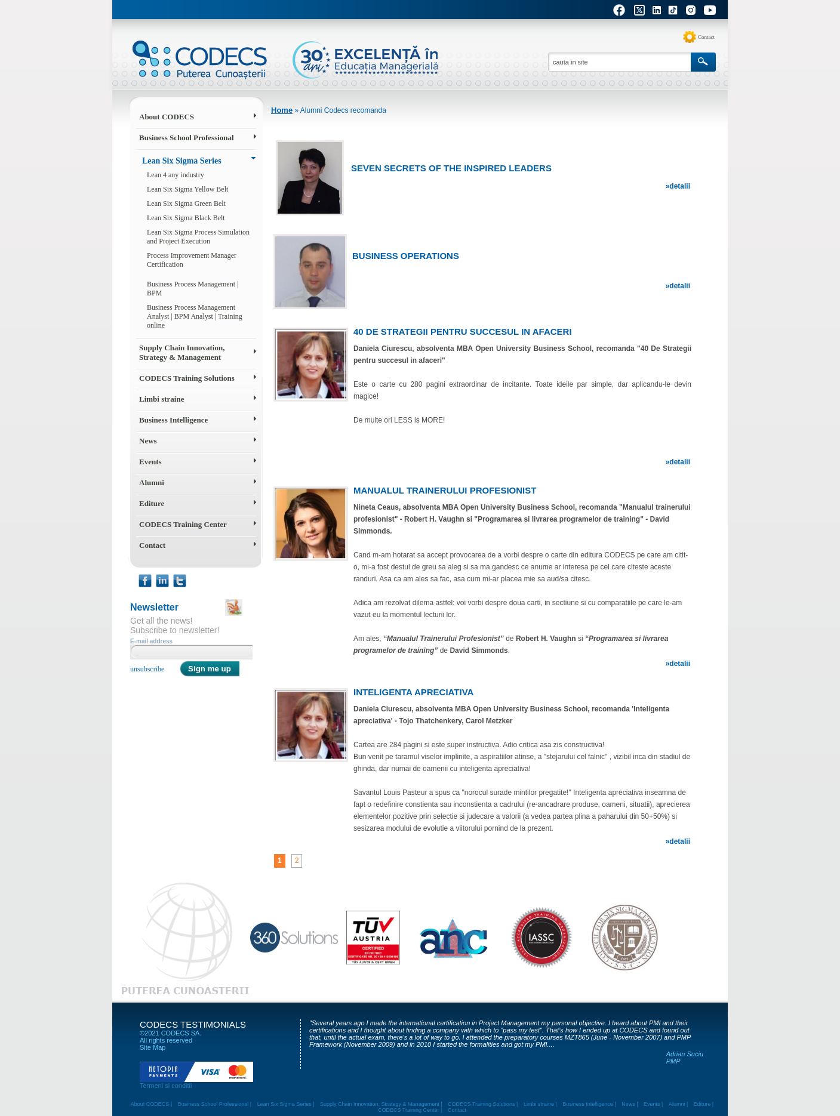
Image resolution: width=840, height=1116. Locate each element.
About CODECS (166, 116)
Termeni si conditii (166, 1085)
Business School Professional (186, 137)
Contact (706, 37)
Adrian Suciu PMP (684, 1057)
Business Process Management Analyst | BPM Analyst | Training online (194, 316)
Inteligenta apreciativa (413, 692)
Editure (151, 503)
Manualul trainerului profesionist (444, 490)
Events (150, 461)
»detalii (678, 186)
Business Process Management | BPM (192, 288)
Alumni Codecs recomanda (343, 110)
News (148, 440)
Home (282, 110)
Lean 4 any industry (175, 175)
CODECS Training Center (183, 524)
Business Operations (405, 256)
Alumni (151, 482)
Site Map (152, 1047)
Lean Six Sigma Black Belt (186, 218)
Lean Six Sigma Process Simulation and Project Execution (198, 236)
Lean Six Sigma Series (181, 160)
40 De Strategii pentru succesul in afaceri (462, 331)
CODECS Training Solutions (187, 378)
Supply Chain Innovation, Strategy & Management (181, 352)
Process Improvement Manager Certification (191, 260)
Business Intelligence (173, 419)
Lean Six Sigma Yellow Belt (187, 189)
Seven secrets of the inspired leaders (451, 168)
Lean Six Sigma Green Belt (186, 203)
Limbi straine (161, 398)
